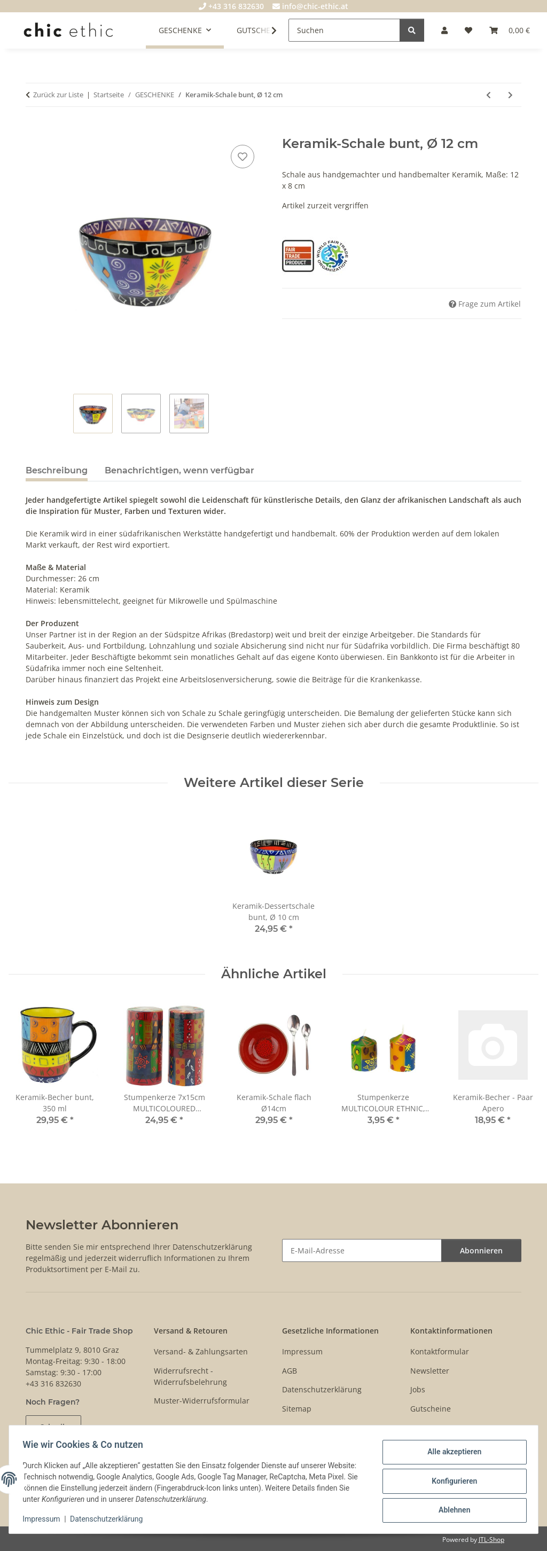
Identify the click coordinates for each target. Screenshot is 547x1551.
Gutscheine (430, 1409)
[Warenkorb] (509, 30)
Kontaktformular (439, 1351)
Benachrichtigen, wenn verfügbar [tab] (179, 470)
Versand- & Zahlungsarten (201, 1351)
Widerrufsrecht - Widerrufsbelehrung (190, 1376)
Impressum (45, 1519)
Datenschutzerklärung (110, 1519)
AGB (289, 1371)
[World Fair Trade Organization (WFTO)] (332, 255)
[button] (444, 30)
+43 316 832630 (231, 6)
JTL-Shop (491, 1539)
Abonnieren (481, 1250)
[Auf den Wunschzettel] (242, 156)
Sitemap (296, 1409)
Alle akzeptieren (451, 1453)
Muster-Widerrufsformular (201, 1401)
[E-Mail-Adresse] (362, 1250)
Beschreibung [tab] (57, 470)
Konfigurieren (450, 1481)
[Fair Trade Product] (299, 255)
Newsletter (429, 1371)
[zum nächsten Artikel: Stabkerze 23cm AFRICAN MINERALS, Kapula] (510, 94)
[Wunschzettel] (468, 30)
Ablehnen (450, 1509)
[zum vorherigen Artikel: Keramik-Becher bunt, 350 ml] (488, 94)
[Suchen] (344, 30)
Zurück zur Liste (58, 94)
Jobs (417, 1389)
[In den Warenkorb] (34, 130)
